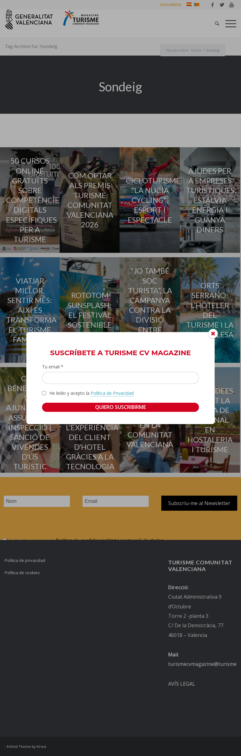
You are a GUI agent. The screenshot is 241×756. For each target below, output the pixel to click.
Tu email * (52, 367)
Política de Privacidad (112, 393)
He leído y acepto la (91, 393)
